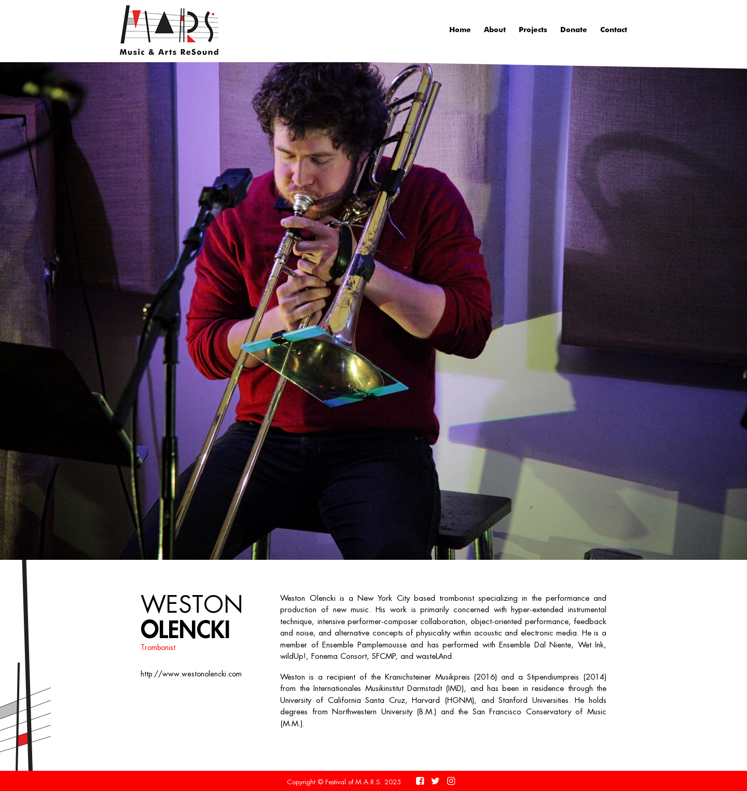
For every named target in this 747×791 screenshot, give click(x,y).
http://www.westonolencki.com (191, 674)
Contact (613, 29)
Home (460, 29)
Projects (533, 29)
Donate (573, 29)
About (495, 29)
